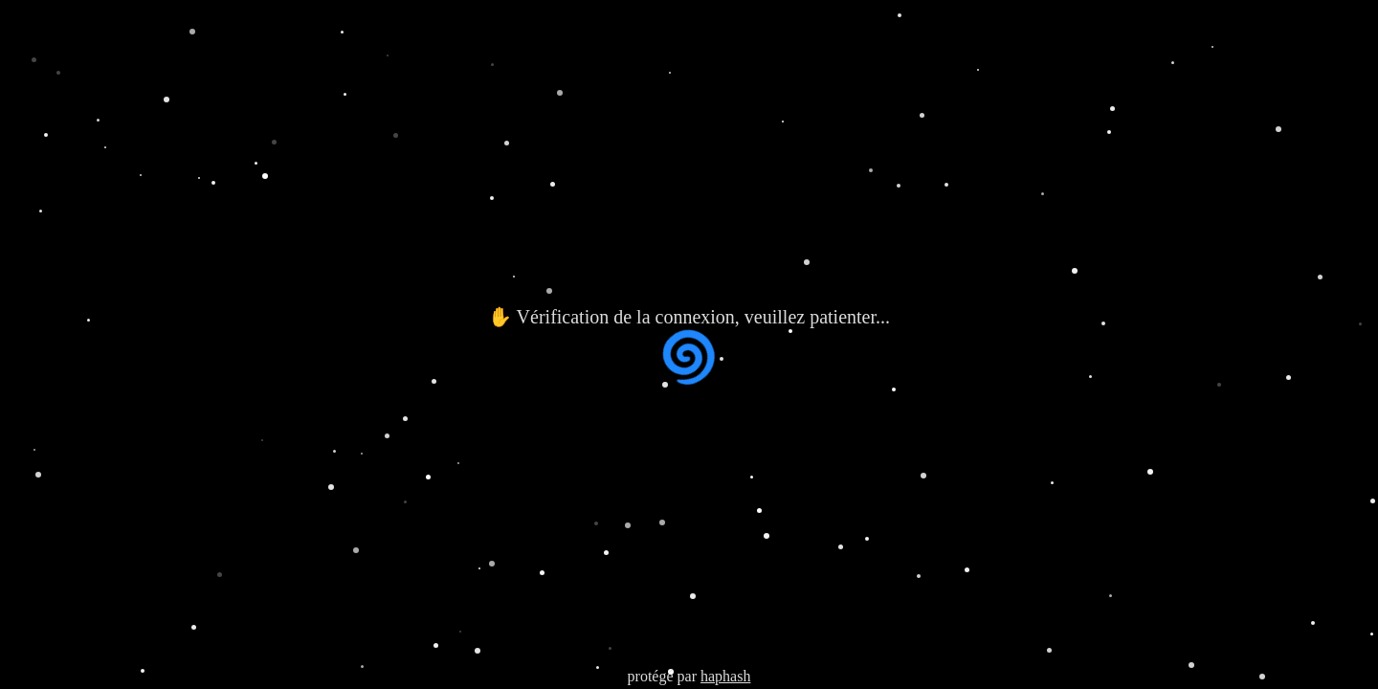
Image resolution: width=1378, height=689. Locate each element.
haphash (725, 676)
